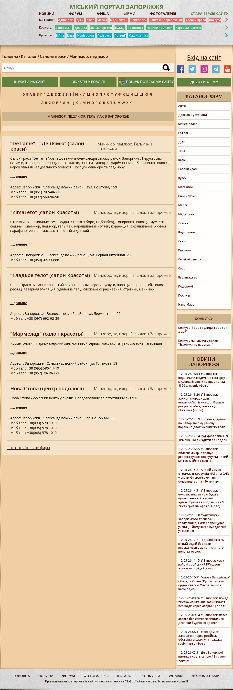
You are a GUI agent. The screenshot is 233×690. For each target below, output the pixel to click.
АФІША (103, 13)
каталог (125, 675)
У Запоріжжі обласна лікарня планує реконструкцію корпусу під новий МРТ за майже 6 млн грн (203, 455)
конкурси (151, 675)
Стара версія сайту (209, 13)
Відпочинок (187, 232)
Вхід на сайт (204, 57)
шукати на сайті (30, 81)
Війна (60, 35)
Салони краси (196, 20)
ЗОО (181, 151)
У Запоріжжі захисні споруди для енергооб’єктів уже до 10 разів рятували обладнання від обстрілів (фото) (201, 402)
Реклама (184, 250)
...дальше (18, 176)
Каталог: (47, 20)
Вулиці (120, 28)
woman (176, 675)
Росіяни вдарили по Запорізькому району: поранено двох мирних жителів (202, 423)
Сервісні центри (189, 259)
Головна (10, 56)
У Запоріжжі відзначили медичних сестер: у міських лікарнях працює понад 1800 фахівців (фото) (201, 380)
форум (68, 675)
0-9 (25, 94)
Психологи (139, 20)
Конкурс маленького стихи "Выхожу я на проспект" (198, 343)
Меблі (182, 205)
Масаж (102, 20)
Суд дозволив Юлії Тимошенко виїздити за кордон (203, 438)
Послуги (215, 20)
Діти (80, 20)
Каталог (29, 56)
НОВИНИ (46, 13)
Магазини (185, 187)
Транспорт (136, 28)
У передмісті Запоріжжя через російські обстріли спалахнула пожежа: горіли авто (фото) (200, 638)
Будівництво (187, 277)
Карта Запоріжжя (188, 28)
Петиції (120, 35)
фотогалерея (96, 675)
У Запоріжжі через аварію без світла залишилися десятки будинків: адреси (203, 619)
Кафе (90, 20)
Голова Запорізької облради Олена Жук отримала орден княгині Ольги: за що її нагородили (204, 583)
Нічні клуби (186, 196)
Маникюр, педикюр (88, 56)
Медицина (186, 214)
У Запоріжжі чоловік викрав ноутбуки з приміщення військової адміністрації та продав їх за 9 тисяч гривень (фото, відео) (201, 498)
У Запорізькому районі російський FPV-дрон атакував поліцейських (201, 564)
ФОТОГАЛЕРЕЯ (163, 13)
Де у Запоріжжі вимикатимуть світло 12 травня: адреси (202, 656)
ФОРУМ (75, 13)
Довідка (80, 28)
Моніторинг (85, 35)
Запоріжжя (63, 28)
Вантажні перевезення (166, 20)
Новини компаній (159, 28)
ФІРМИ (129, 13)
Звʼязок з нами (205, 675)
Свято (182, 241)
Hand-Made (186, 304)
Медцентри (118, 20)
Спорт (182, 268)
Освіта (183, 223)
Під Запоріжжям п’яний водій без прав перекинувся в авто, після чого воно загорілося (201, 546)
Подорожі (185, 286)
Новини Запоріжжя (204, 362)
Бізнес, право (188, 124)
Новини (45, 675)
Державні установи (192, 115)
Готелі (183, 133)
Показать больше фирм (28, 447)
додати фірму (204, 82)
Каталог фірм (204, 96)
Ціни (70, 35)
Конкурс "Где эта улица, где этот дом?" (202, 330)
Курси (182, 178)
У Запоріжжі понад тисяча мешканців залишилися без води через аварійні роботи (203, 602)
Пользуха (104, 35)
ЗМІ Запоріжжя (101, 28)
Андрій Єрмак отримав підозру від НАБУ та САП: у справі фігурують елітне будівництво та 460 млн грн (203, 476)
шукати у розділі (88, 81)
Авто (182, 106)
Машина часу (138, 35)
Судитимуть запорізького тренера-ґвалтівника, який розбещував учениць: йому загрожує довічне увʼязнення (202, 523)
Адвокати (65, 20)
